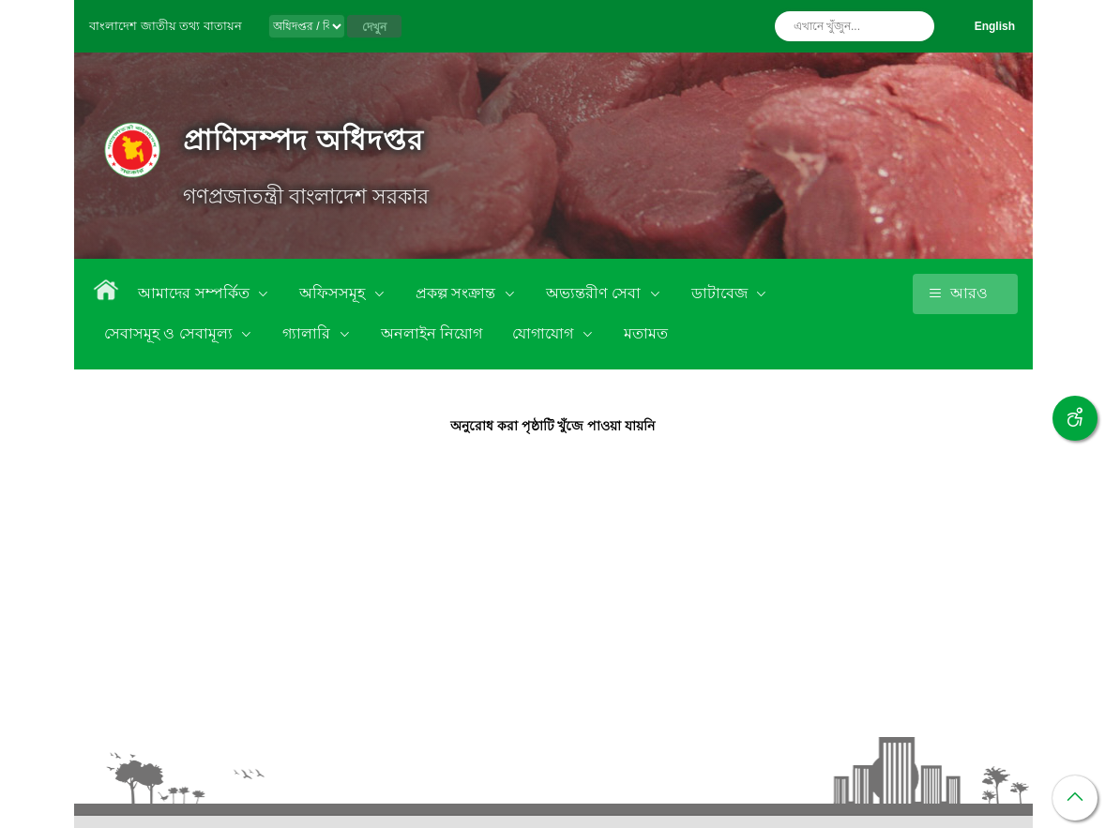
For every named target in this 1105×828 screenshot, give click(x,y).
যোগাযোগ (544, 333)
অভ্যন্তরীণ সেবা (595, 293)
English (995, 26)
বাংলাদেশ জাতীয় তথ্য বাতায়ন (165, 26)
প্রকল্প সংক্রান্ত (458, 293)
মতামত (646, 333)
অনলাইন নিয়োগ (431, 333)
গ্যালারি (308, 333)
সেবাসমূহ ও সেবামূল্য (170, 333)
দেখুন (374, 27)
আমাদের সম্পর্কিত (195, 293)
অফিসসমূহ (334, 293)
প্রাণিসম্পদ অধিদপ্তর (303, 140)
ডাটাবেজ (721, 293)
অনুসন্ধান (915, 26)
